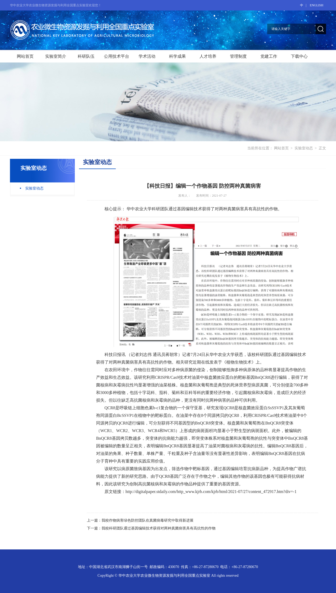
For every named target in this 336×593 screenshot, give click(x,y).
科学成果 (177, 56)
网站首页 (25, 56)
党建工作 (268, 56)
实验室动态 (304, 148)
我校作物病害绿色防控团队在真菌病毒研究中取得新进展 (147, 520)
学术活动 (147, 56)
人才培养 (208, 56)
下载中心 (299, 56)
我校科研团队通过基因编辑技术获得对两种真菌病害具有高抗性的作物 (159, 528)
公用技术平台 (116, 56)
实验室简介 (55, 56)
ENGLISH (316, 5)
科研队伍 (86, 56)
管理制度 (238, 56)
